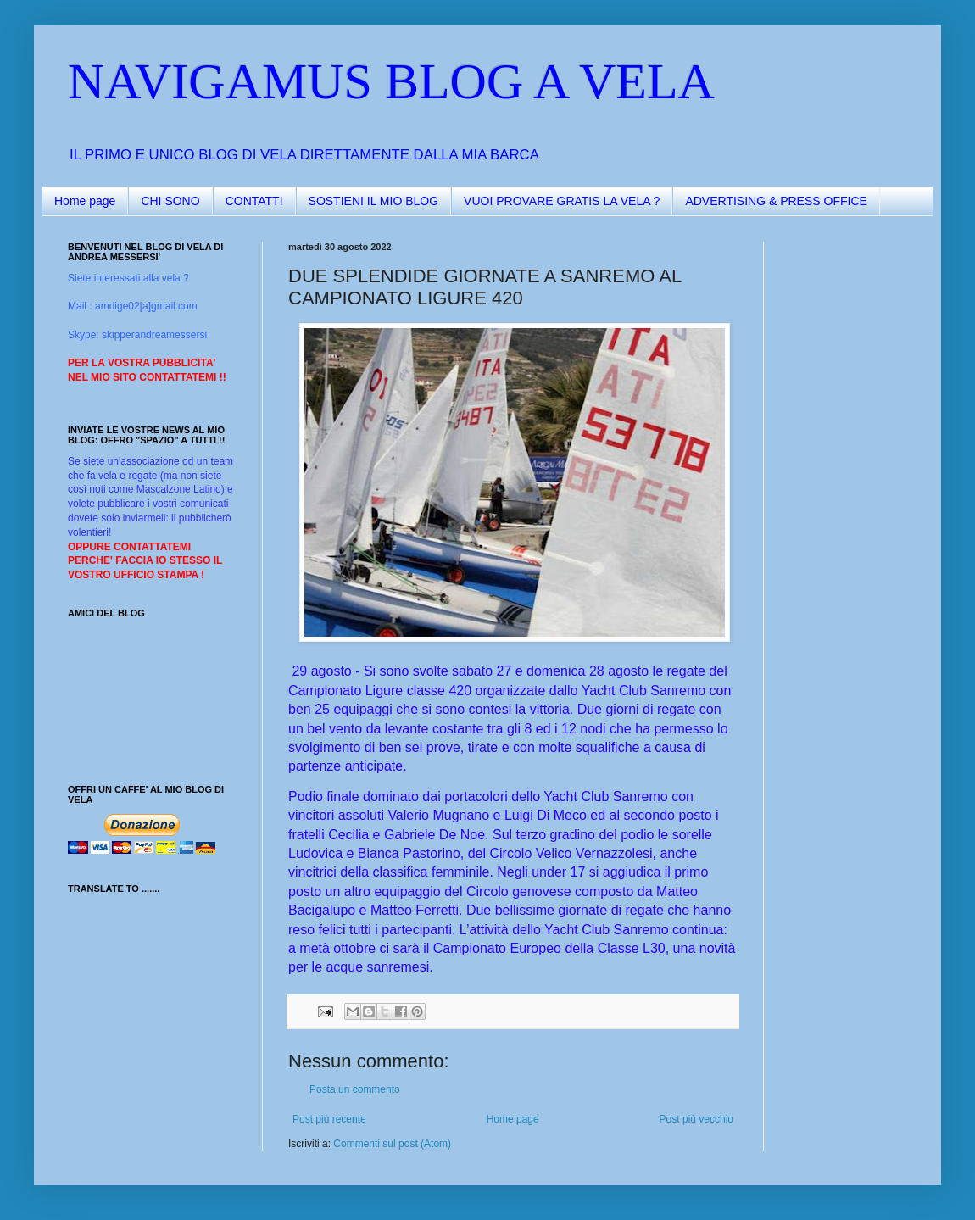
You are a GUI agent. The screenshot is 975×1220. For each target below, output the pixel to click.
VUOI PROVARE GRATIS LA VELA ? (562, 201)
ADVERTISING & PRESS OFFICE (775, 201)
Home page (84, 201)
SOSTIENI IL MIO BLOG (374, 201)
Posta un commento (354, 1089)
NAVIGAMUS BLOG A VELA (391, 81)
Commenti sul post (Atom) (392, 1144)
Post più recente (329, 1119)
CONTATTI (254, 201)
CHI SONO (170, 201)
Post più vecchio (696, 1119)
